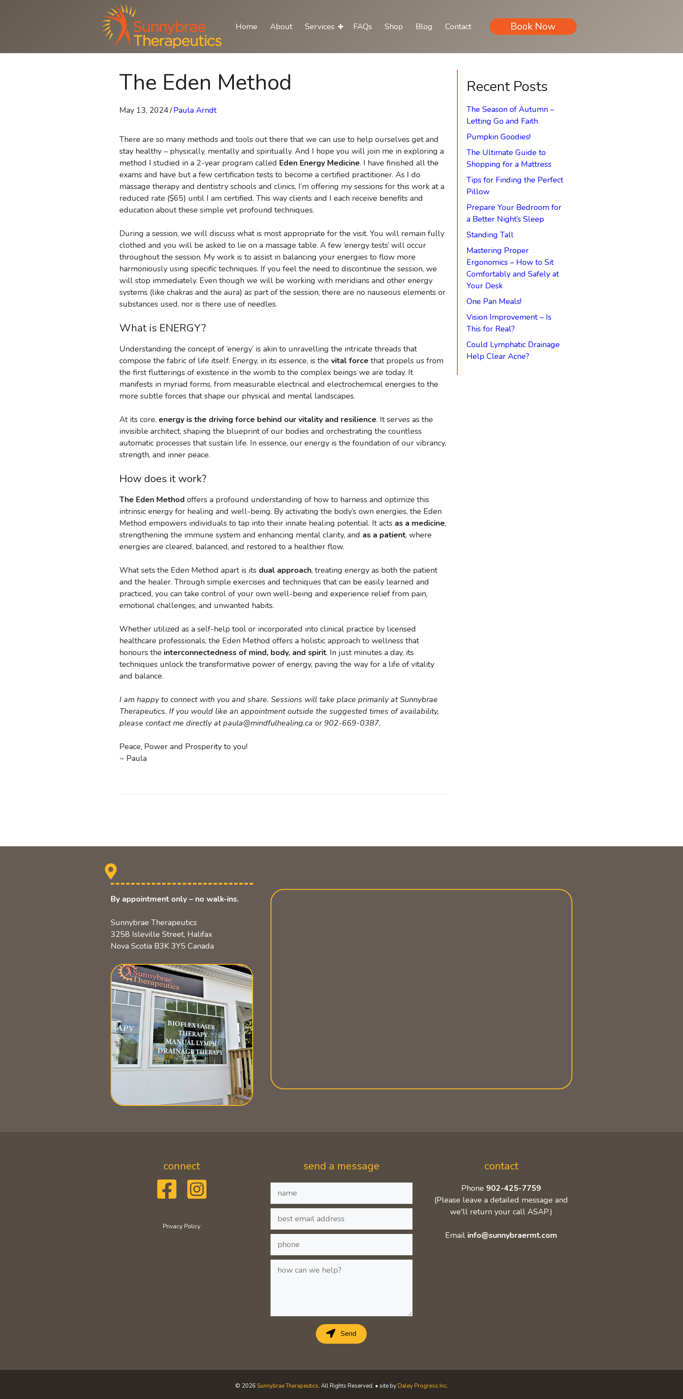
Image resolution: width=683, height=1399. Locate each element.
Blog (424, 26)
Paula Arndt (194, 110)
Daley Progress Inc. (423, 1386)
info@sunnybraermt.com (512, 1235)
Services (320, 26)
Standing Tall (490, 235)
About (281, 26)
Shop (394, 26)
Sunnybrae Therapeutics (287, 1386)
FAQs (362, 26)
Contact (458, 26)
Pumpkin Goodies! (499, 137)
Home (246, 26)
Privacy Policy (181, 1226)
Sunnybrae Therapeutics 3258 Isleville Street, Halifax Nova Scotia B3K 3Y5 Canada (162, 934)
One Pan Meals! (494, 301)
